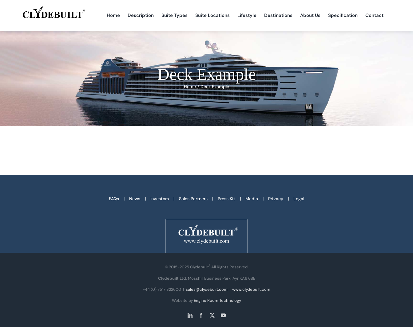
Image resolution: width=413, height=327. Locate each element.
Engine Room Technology (217, 300)
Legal (298, 198)
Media (251, 198)
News (134, 198)
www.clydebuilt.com (251, 289)
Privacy (275, 198)
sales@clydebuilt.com (207, 289)
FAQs (114, 198)
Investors (159, 198)
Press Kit (226, 198)
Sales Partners (193, 198)
